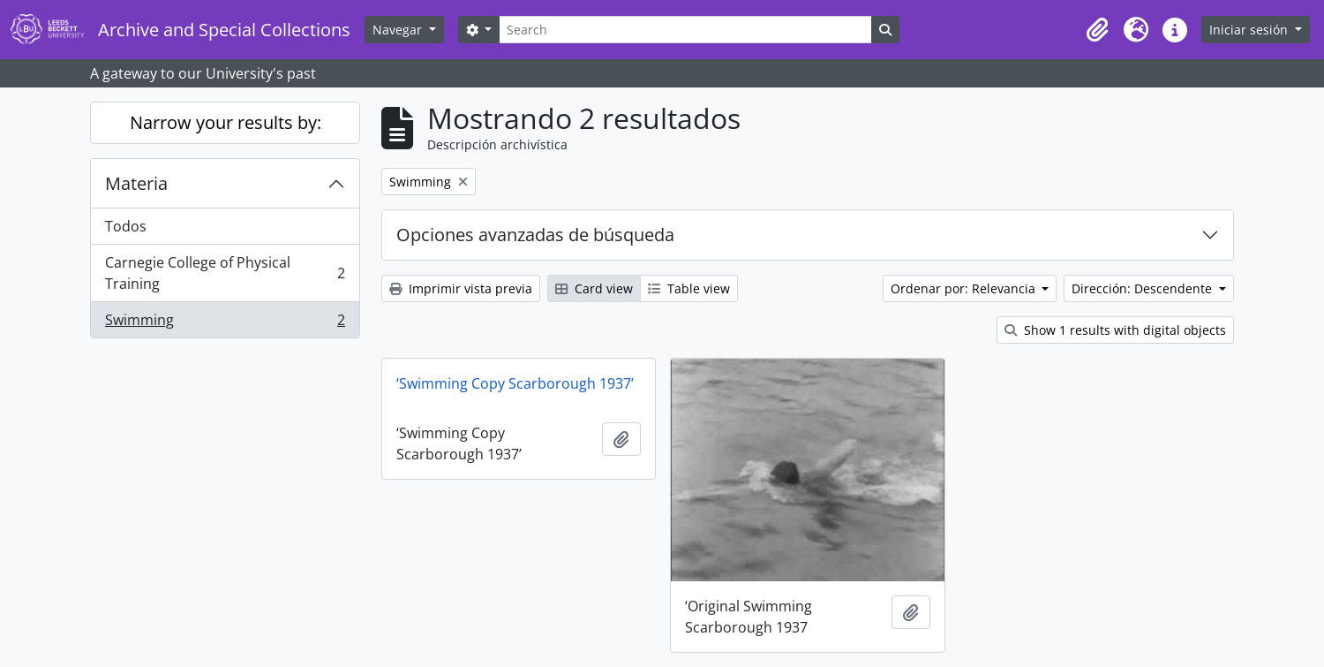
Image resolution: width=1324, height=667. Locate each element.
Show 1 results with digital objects (1115, 330)
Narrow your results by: (225, 122)
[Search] (685, 29)
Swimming (224, 323)
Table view (689, 288)
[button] (1097, 30)
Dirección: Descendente (1143, 288)
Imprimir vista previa (460, 288)
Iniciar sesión (1250, 29)
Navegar (398, 29)
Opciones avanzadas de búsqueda (535, 234)
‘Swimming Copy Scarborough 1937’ (515, 383)
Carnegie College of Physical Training (224, 273)
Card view (594, 288)
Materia (136, 183)
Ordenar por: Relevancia (965, 288)
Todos (126, 226)
